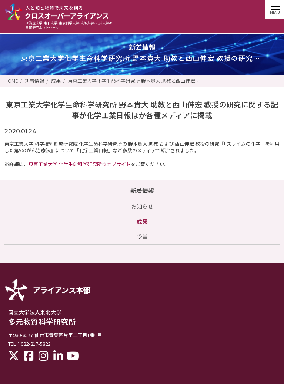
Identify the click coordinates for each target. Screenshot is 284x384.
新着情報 (34, 81)
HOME (11, 81)
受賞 (142, 237)
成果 (56, 81)
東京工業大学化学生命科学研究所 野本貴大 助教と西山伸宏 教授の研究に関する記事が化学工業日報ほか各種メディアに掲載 (134, 81)
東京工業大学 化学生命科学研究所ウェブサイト (80, 164)
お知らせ (142, 206)
